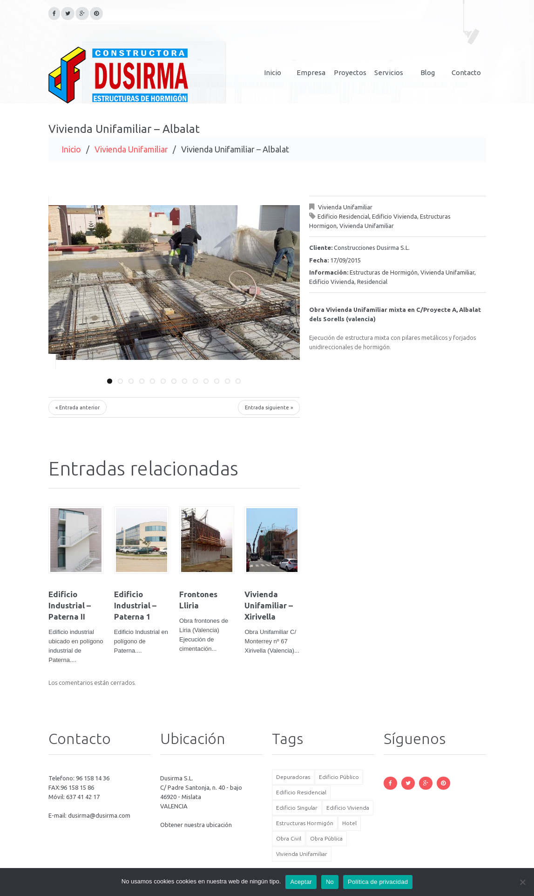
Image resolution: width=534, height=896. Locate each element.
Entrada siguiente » (269, 407)
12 (227, 381)
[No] (522, 882)
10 (206, 381)
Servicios (388, 72)
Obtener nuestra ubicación (196, 824)
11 (216, 381)
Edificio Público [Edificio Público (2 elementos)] (339, 777)
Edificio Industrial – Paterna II (69, 605)
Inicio (272, 72)
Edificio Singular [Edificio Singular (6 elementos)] (297, 808)
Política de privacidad (378, 881)
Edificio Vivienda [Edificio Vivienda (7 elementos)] (347, 808)
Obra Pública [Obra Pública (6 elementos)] (326, 838)
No (330, 881)
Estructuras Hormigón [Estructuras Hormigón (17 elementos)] (304, 823)
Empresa (311, 72)
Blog (427, 72)
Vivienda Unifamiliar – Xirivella (268, 605)
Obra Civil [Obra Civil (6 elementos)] (288, 838)
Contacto (466, 72)
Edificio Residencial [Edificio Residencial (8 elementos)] (301, 792)
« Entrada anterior (77, 407)
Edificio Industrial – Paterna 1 (135, 605)
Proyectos (350, 72)
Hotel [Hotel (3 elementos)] (349, 823)
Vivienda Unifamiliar (131, 149)
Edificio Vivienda (394, 216)
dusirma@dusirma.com (99, 815)
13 (238, 381)
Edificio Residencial (343, 216)
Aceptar (301, 881)
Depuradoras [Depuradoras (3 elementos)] (293, 777)
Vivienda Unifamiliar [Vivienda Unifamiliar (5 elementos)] (301, 854)
